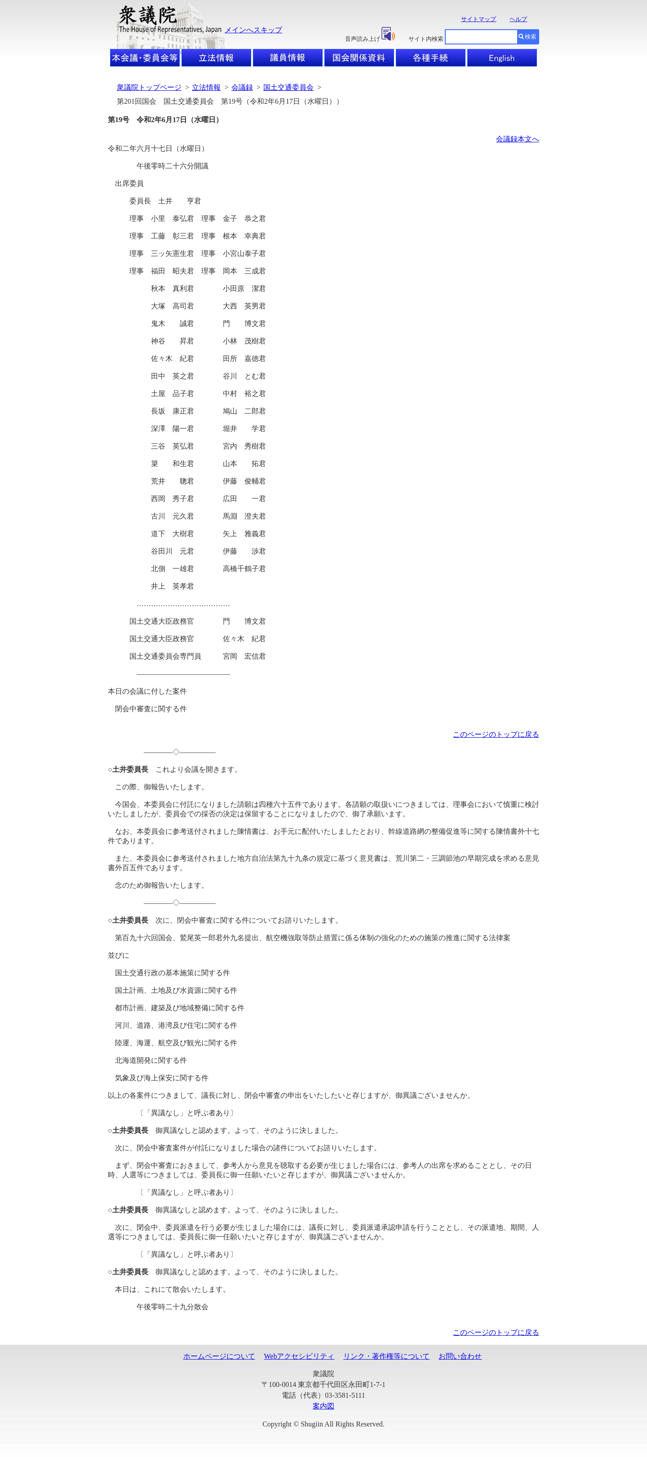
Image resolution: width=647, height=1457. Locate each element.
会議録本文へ (517, 139)
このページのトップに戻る (496, 734)
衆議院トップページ (149, 87)
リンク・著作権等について (386, 1356)
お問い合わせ (460, 1356)
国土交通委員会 (288, 87)
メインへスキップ (253, 30)
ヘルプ (518, 19)
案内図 (323, 1406)
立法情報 (206, 87)
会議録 (242, 87)
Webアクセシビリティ (299, 1356)
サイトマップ (478, 19)
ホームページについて (219, 1356)
